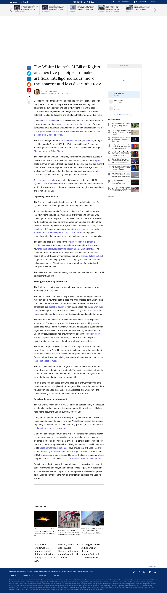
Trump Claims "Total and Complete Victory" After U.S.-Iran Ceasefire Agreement (121, 160)
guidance (86, 140)
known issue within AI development (85, 458)
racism (71, 437)
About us (13, 575)
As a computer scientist (44, 180)
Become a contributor (122, 2)
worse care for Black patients (53, 448)
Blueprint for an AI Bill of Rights (48, 151)
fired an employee (49, 121)
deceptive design (56, 307)
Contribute (42, 575)
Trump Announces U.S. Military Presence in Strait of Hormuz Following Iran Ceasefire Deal (121, 174)
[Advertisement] (83, 46)
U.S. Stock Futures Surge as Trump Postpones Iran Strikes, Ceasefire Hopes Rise (121, 189)
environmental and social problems (75, 124)
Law (93, 2)
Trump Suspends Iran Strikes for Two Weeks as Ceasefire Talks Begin (121, 139)
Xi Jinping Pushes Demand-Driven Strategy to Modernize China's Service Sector (121, 146)
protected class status (91, 256)
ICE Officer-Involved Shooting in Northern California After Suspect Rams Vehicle (121, 125)
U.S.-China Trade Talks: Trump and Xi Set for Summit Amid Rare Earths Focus (121, 153)
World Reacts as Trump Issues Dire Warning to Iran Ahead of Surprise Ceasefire (121, 167)
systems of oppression (51, 437)
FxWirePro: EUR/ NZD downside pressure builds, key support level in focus (121, 182)
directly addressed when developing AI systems (65, 451)
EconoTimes (110, 197)
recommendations (69, 140)
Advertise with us (28, 575)
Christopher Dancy (50, 91)
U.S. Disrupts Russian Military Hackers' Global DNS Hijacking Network (121, 132)
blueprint (96, 160)
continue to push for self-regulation (50, 428)
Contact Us (55, 575)
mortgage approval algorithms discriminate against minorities (66, 249)
